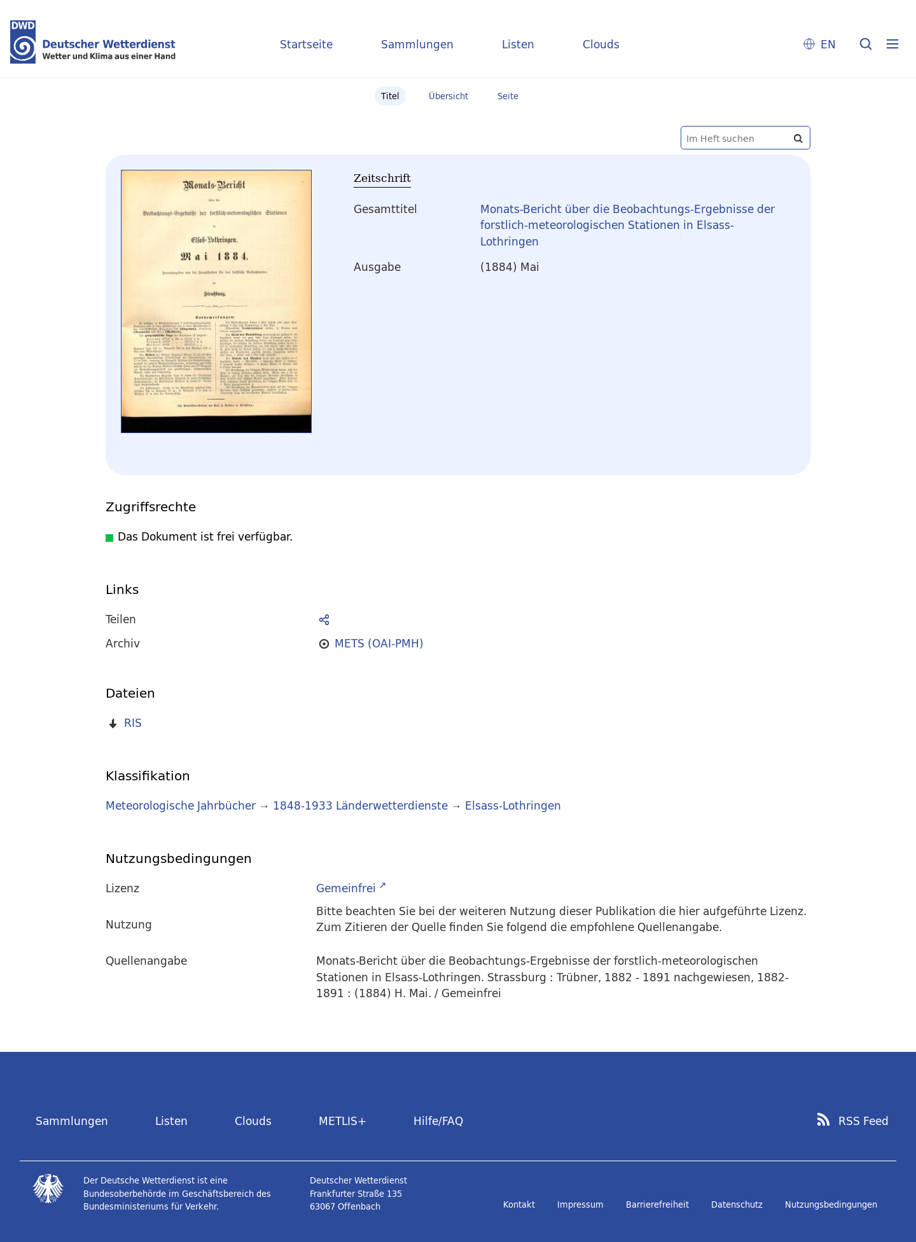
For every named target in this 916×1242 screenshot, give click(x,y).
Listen (518, 44)
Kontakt (519, 1204)
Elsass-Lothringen (513, 805)
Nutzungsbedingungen (831, 1204)
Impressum (580, 1204)
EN (828, 44)
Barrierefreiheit (657, 1204)
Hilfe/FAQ (438, 1121)
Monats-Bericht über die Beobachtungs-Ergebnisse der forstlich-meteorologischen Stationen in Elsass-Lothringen (627, 225)
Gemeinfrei (346, 888)
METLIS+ (342, 1121)
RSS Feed (863, 1121)
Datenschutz (737, 1204)
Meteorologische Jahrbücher (181, 805)
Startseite (306, 44)
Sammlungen (417, 44)
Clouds (601, 44)
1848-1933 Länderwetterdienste (362, 805)
